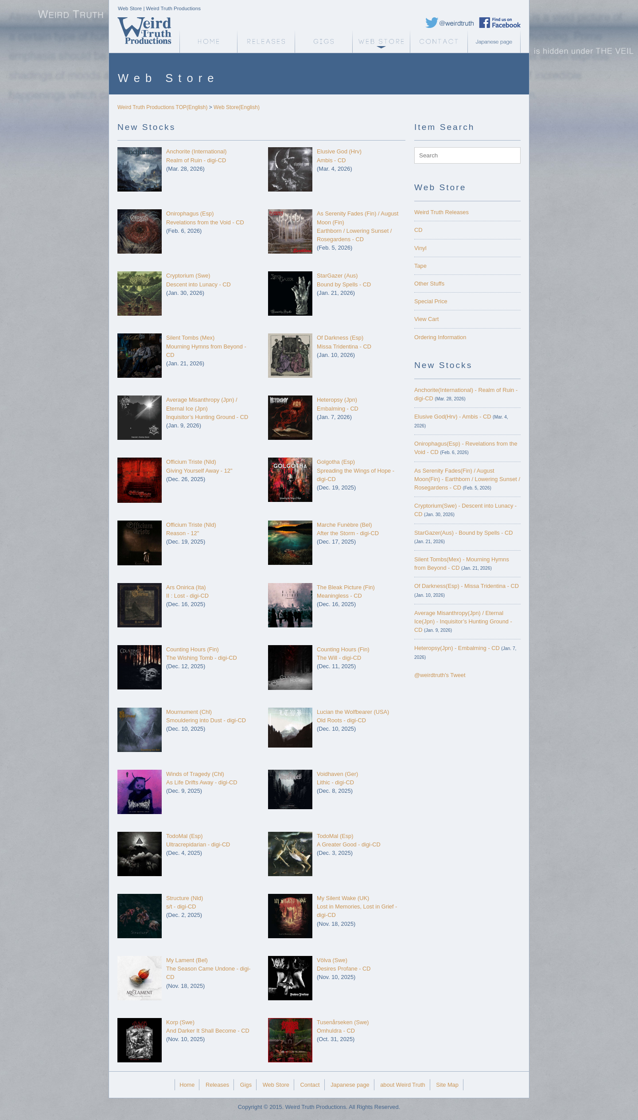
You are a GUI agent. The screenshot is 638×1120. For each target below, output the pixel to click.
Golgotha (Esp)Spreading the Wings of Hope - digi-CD (355, 470)
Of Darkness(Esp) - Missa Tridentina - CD (466, 586)
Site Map (447, 1084)
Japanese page (496, 42)
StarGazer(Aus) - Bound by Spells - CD (463, 532)
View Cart (426, 319)
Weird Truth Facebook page (500, 22)
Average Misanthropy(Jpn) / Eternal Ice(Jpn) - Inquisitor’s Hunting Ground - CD (463, 621)
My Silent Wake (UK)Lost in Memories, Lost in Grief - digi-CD (357, 906)
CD (418, 230)
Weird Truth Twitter (449, 22)
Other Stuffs (429, 283)
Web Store (381, 42)
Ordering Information (440, 337)
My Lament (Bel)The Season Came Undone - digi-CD (208, 968)
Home (187, 1084)
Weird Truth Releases (441, 212)
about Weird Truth (402, 1084)
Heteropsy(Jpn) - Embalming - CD (457, 648)
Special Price (430, 301)
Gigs (323, 42)
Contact (438, 42)
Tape (420, 265)
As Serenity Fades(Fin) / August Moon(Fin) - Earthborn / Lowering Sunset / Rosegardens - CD (467, 479)
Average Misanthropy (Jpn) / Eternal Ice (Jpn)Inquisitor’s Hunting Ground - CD (207, 408)
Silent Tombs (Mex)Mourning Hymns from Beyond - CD (206, 346)
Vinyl (420, 248)
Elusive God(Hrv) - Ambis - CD (452, 416)
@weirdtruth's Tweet (439, 675)
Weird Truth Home (208, 42)
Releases (266, 42)
